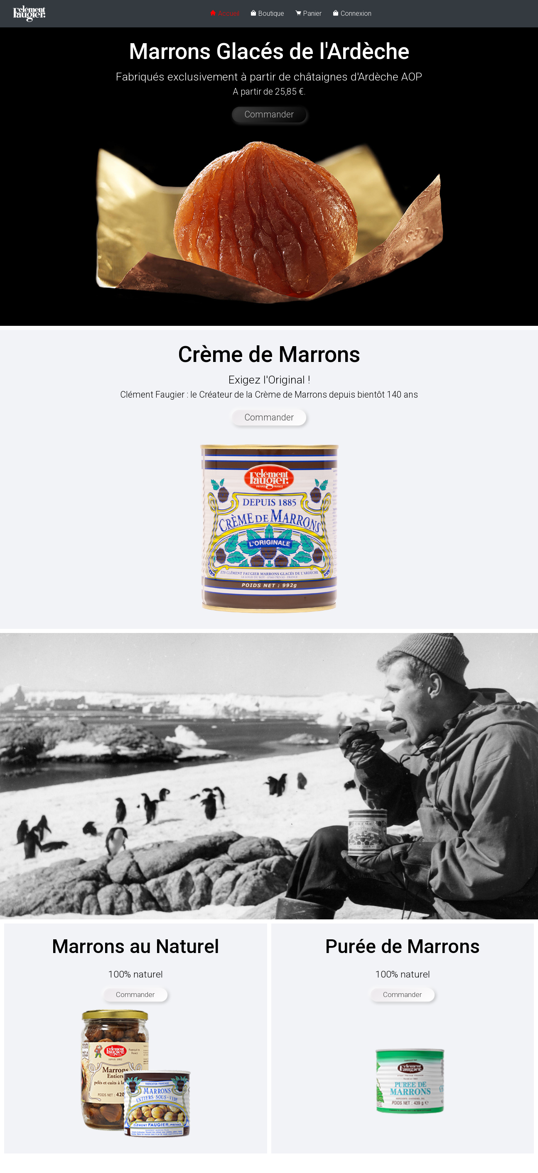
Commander (269, 114)
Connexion (351, 13)
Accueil (224, 13)
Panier (308, 13)
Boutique (267, 13)
